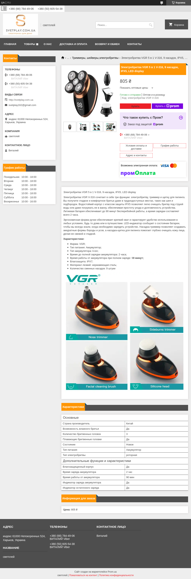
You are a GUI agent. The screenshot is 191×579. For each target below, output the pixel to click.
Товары (29, 44)
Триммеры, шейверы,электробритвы (95, 57)
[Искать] (150, 25)
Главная (10, 44)
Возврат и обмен (107, 44)
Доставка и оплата (73, 44)
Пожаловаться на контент (83, 575)
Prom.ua (112, 571)
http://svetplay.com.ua (21, 99)
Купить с (167, 106)
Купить (135, 106)
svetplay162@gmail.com (22, 105)
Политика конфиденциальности (116, 575)
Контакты (134, 44)
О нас (48, 44)
